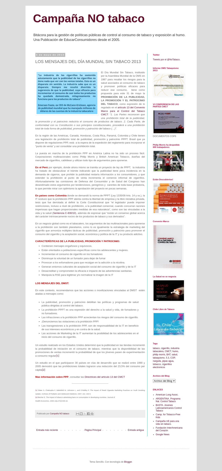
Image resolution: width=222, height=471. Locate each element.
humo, (175, 351)
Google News (162, 434)
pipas (165, 361)
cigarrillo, (165, 348)
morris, (162, 354)
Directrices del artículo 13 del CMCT (105, 376)
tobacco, (157, 364)
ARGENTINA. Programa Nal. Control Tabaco (168, 400)
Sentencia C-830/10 (64, 213)
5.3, (168, 357)
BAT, (168, 354)
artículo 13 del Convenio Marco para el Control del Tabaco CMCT (123, 111)
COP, (173, 357)
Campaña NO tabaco (89, 18)
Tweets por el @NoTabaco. (166, 59)
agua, (171, 361)
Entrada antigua (136, 430)
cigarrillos (167, 364)
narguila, (157, 361)
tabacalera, (158, 351)
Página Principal (93, 430)
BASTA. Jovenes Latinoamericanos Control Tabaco (169, 408)
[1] (57, 355)
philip (155, 354)
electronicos (159, 367)
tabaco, (156, 348)
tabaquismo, (159, 357)
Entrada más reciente (47, 430)
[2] (43, 369)
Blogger (128, 462)
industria (175, 348)
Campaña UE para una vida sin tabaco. (167, 422)
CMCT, (168, 351)
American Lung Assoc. (167, 394)
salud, (175, 354)
